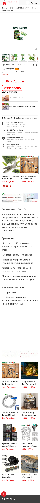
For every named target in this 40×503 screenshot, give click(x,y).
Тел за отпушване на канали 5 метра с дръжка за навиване (10, 415)
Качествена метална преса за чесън (22, 106)
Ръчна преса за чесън (17, 98)
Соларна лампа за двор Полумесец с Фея (29, 384)
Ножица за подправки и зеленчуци (10, 177)
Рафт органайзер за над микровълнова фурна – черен (29, 415)
